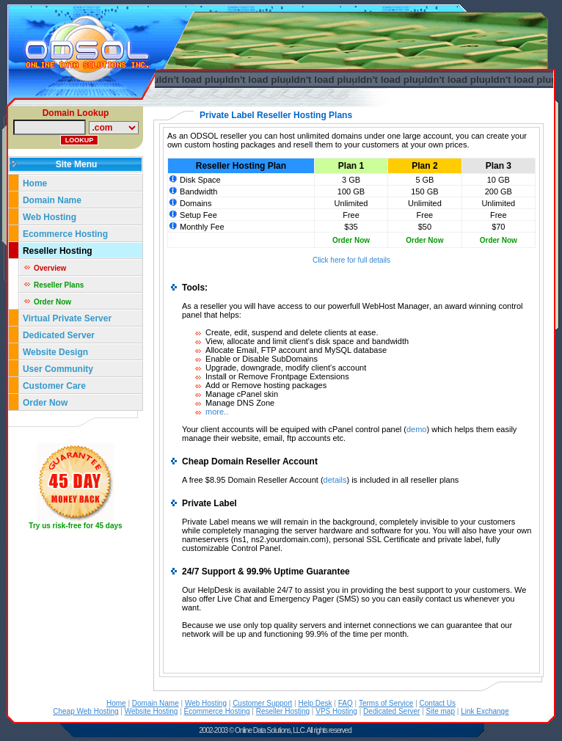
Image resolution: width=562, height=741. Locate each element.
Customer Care (54, 386)
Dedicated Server (60, 335)
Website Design (55, 352)
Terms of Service (386, 703)
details (335, 479)
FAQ (345, 703)
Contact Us (438, 703)
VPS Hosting (336, 711)
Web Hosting (49, 217)
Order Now (52, 302)
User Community (58, 369)
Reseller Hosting (57, 251)
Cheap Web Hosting (85, 711)
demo (416, 429)
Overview (50, 268)
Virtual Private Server (68, 318)
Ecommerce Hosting (65, 234)
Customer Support (262, 703)
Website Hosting (151, 711)
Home (35, 183)
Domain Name (52, 200)
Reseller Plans (59, 285)
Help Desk (315, 703)
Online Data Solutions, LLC (269, 730)
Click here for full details (351, 260)
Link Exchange (485, 711)
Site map (440, 711)
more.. (216, 411)
